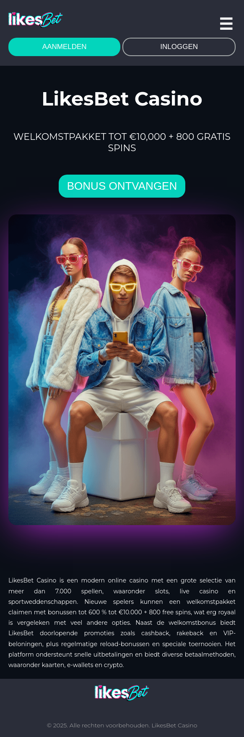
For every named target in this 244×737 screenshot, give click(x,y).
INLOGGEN (179, 47)
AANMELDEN (64, 47)
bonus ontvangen (122, 186)
